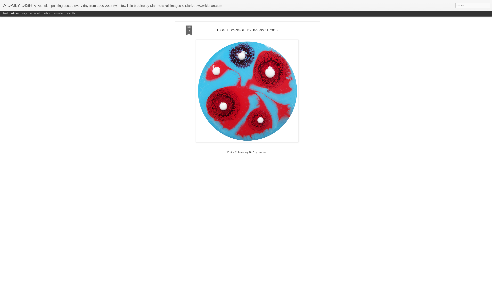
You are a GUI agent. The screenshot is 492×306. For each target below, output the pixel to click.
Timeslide (70, 13)
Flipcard (15, 13)
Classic (5, 13)
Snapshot (58, 13)
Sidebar (47, 13)
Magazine (27, 13)
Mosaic (37, 13)
